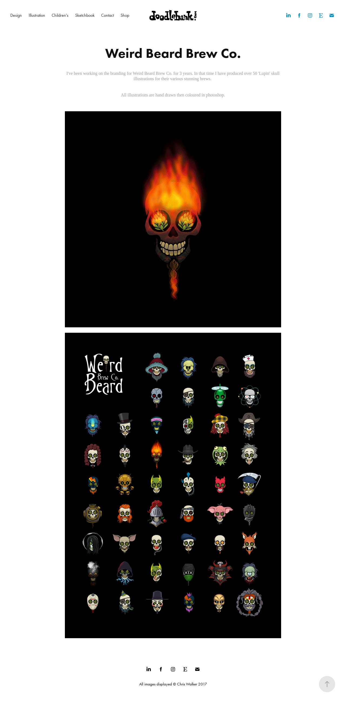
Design (16, 15)
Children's (60, 15)
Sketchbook (85, 15)
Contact (107, 15)
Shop (125, 15)
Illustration (37, 15)
